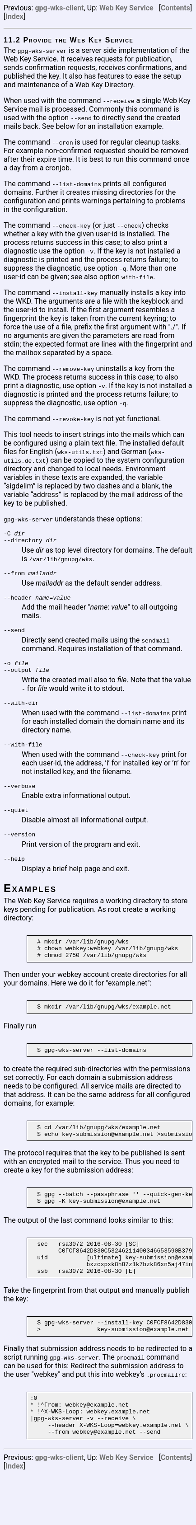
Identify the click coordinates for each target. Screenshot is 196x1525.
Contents (175, 8)
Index (14, 16)
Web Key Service (126, 8)
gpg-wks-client (59, 8)
